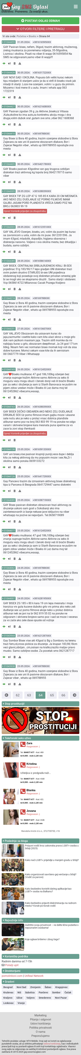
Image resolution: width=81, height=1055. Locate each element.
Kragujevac (61, 987)
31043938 (9, 666)
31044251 (9, 328)
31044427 (9, 106)
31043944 (9, 635)
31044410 (9, 133)
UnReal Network (33, 975)
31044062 (9, 568)
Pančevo (43, 992)
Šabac (48, 987)
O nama (40, 1031)
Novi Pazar (61, 997)
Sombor (56, 992)
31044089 (9, 500)
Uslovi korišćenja (40, 1023)
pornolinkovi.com (12, 975)
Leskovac (8, 1003)
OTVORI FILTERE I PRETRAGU (40, 29)
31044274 (9, 298)
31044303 (9, 227)
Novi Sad (21, 987)
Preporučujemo (40, 1035)
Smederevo (45, 997)
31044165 (9, 369)
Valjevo (30, 997)
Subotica (30, 992)
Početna (21, 36)
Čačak (68, 992)
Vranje (21, 1003)
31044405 (9, 164)
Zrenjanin (35, 987)
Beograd (8, 987)
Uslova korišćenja (51, 1043)
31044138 (9, 449)
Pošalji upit (12, 965)
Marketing (40, 1015)
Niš (19, 992)
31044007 (9, 598)
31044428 (9, 72)
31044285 (9, 260)
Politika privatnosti (40, 1027)
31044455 (9, 42)
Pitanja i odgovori (40, 1019)
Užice (19, 997)
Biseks (32, 36)
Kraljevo (7, 997)
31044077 (9, 530)
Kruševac (8, 992)
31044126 (9, 476)
